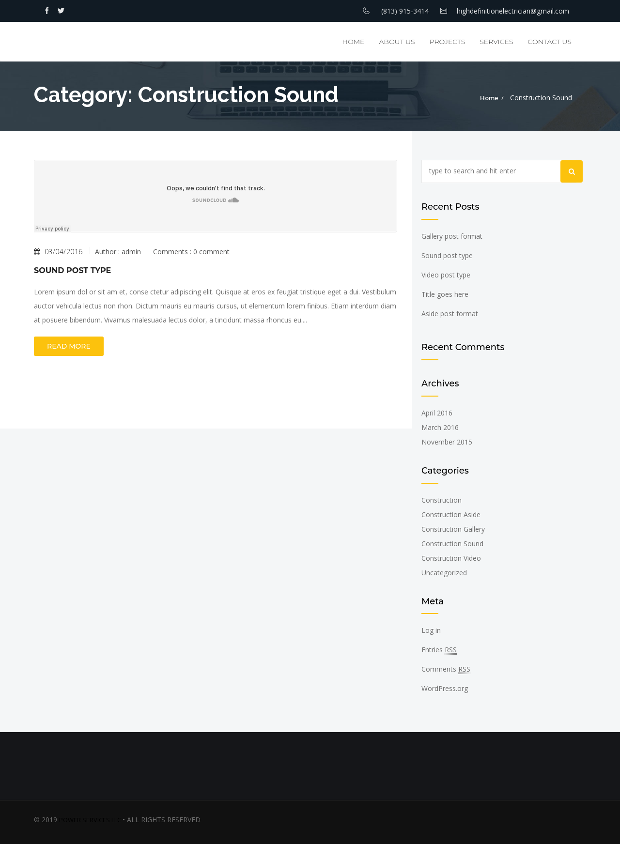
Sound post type (72, 270)
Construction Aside (450, 514)
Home (353, 41)
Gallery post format (451, 236)
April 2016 (436, 412)
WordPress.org (444, 688)
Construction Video (451, 558)
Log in (431, 630)
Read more (69, 346)
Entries (439, 650)
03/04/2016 (58, 251)
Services (496, 41)
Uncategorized (444, 572)
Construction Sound (452, 543)
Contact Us (550, 41)
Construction (441, 500)
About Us (397, 41)
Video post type (445, 274)
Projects (447, 41)
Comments (445, 669)
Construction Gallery (453, 529)
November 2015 (446, 441)
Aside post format (449, 313)
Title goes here (444, 294)
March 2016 (440, 427)
